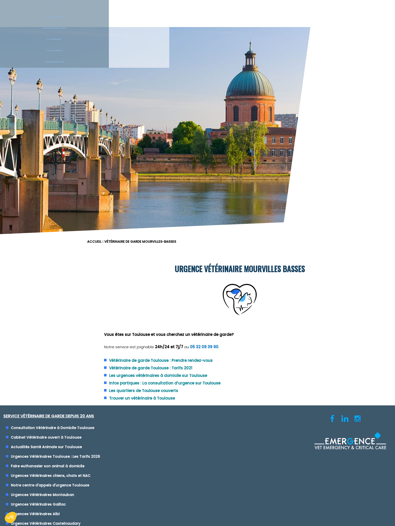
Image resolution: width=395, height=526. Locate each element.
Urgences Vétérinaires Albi (39, 322)
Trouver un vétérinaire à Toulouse (248, 207)
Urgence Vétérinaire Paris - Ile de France (242, 293)
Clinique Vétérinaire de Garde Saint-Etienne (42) (249, 312)
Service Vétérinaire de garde (99, 13)
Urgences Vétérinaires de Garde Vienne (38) (246, 255)
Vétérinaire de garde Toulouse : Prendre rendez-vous (266, 169)
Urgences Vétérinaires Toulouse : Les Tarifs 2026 (60, 265)
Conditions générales (197, 396)
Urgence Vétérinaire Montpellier (234, 274)
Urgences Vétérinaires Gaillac (42, 312)
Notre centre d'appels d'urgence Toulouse (54, 293)
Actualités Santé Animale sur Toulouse (50, 255)
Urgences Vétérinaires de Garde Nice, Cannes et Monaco (257, 246)
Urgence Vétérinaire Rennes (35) (235, 303)
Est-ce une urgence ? (230, 13)
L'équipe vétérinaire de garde (362, 13)
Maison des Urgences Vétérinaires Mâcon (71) (247, 322)
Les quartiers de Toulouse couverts (249, 199)
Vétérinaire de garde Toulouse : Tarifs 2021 (256, 177)
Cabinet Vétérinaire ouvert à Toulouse (50, 246)
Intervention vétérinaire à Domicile (167, 13)
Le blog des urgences (296, 13)
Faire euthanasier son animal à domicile (52, 274)
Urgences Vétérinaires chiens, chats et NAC (55, 284)
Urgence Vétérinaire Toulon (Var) (236, 284)
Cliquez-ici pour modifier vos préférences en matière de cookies (197, 402)
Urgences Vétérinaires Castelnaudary (50, 332)
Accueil (32, 13)
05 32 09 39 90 (310, 156)
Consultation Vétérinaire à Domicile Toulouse (57, 236)
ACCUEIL (207, 39)
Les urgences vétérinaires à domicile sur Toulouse (264, 184)
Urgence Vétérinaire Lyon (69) (232, 236)
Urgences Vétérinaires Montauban (47, 303)
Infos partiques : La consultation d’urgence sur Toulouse (270, 192)
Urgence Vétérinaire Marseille (232, 265)
